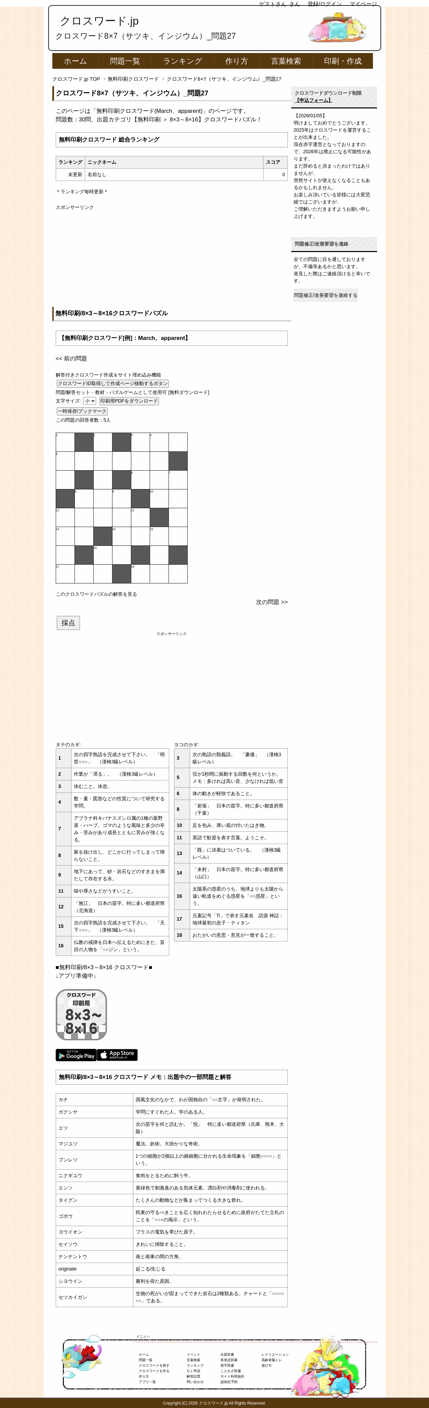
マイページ (363, 4)
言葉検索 (286, 61)
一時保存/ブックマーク (82, 411)
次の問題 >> (271, 602)
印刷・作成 (343, 61)
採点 (68, 623)
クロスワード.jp (99, 21)
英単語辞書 (229, 1360)
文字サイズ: (69, 401)
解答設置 (193, 1376)
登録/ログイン (325, 4)
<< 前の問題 (71, 358)
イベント (193, 1354)
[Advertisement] (172, 259)
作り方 (236, 61)
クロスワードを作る (154, 1371)
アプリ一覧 (147, 1382)
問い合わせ (195, 1382)
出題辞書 (227, 1354)
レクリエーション (275, 1354)
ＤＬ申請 (193, 1371)
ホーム (75, 61)
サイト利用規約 (232, 1376)
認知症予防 (229, 1382)
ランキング (182, 61)
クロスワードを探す (154, 1365)
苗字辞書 (227, 1365)
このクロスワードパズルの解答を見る (96, 594)
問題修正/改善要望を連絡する (326, 295)
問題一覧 (125, 61)
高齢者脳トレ (272, 1360)
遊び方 (267, 1365)
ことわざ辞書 (230, 1371)
